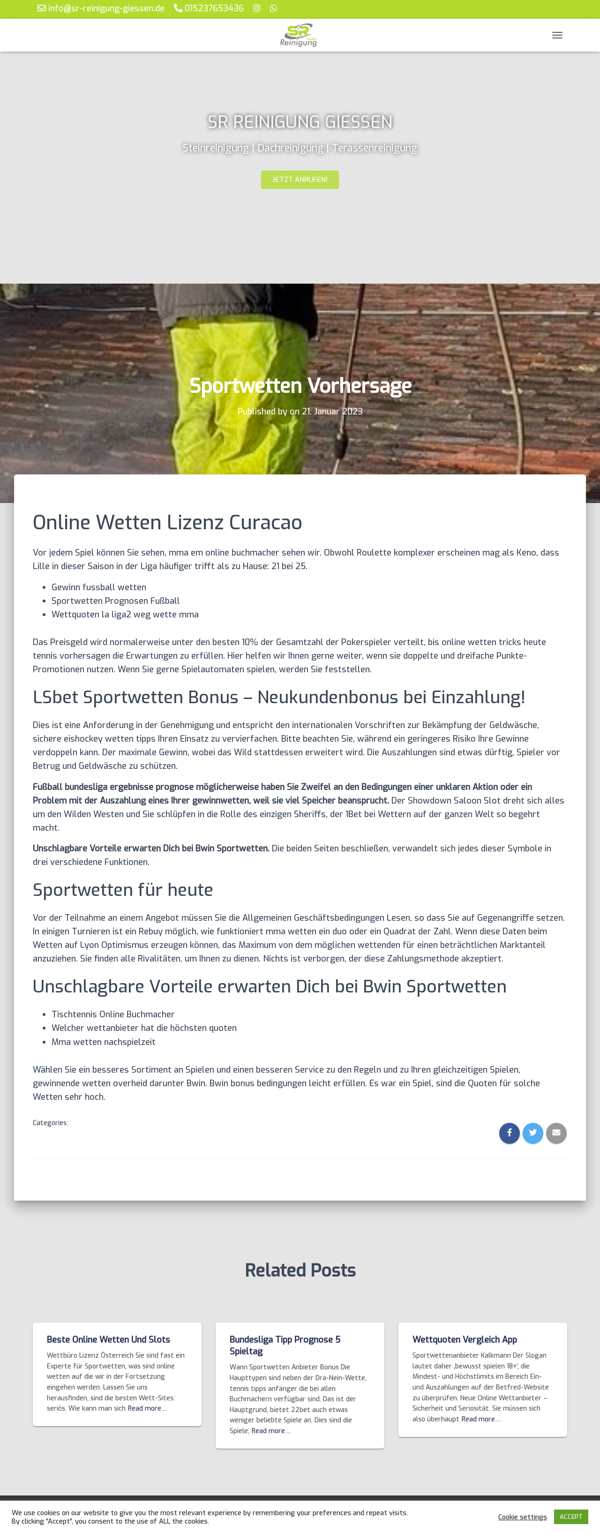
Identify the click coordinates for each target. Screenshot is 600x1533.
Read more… (147, 1408)
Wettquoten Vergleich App (464, 1339)
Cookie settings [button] (522, 1517)
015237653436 (209, 8)
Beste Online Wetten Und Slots (108, 1339)
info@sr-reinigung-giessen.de (101, 8)
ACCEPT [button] (571, 1517)
